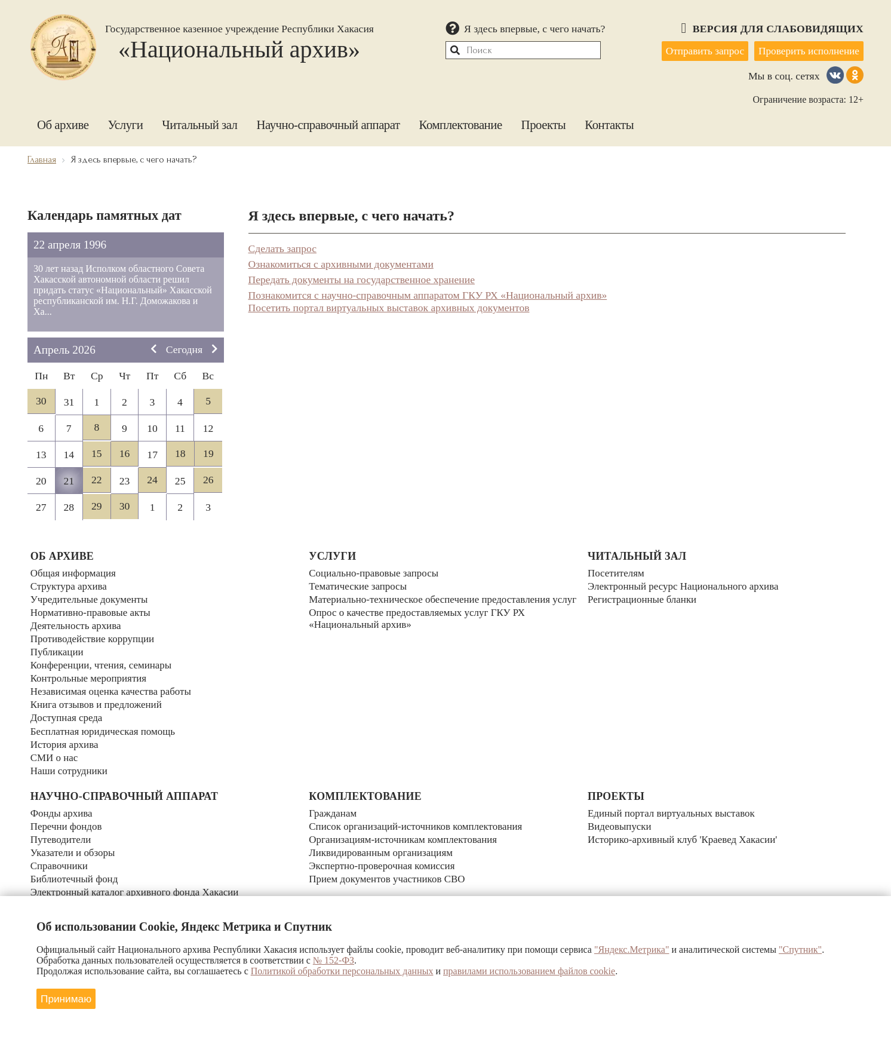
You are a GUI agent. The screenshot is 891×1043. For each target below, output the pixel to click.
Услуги (125, 123)
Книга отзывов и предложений (98, 699)
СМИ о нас (55, 749)
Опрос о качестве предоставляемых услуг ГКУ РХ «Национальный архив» (421, 630)
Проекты (543, 123)
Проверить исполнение (806, 50)
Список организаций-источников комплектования (419, 818)
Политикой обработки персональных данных (342, 971)
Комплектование (460, 123)
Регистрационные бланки (644, 599)
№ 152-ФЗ (333, 960)
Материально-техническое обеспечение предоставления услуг (434, 605)
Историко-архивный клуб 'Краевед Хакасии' (686, 830)
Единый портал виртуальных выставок (674, 805)
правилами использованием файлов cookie (529, 971)
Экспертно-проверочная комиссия (384, 855)
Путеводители (62, 830)
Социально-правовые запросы (376, 573)
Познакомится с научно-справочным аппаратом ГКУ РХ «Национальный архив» (427, 293)
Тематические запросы (359, 586)
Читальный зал (199, 123)
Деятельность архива (77, 624)
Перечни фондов (67, 818)
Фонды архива (62, 805)
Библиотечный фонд (75, 868)
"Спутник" (800, 949)
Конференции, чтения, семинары (103, 661)
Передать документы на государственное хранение (361, 278)
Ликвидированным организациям (383, 843)
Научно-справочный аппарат (328, 123)
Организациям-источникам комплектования (406, 830)
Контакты (609, 123)
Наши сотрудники (70, 762)
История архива (65, 737)
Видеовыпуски (621, 818)
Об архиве (62, 123)
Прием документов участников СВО (390, 868)
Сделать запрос (282, 247)
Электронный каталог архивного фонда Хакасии (138, 880)
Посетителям (617, 573)
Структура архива (70, 586)
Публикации (57, 649)
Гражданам (333, 805)
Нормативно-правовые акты (92, 611)
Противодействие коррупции (94, 636)
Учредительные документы (91, 599)
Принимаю (68, 998)
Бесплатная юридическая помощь (105, 724)
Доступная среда (67, 711)
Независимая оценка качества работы (114, 686)
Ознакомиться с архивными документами (341, 262)
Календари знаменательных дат (100, 893)
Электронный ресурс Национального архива (687, 586)
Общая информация (74, 573)
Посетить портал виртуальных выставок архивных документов (389, 306)
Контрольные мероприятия (90, 674)
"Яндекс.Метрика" (631, 949)
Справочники (60, 855)
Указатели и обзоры (74, 843)
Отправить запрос (698, 50)
